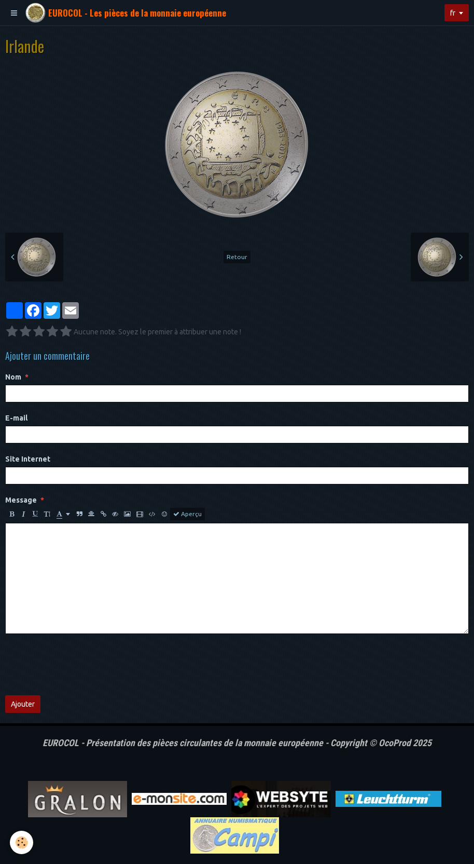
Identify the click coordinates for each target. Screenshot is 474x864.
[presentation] (84, 664)
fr (452, 13)
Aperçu (187, 514)
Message (21, 500)
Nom (13, 377)
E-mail (16, 418)
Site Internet (27, 459)
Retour (237, 256)
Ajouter (23, 704)
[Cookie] (22, 842)
